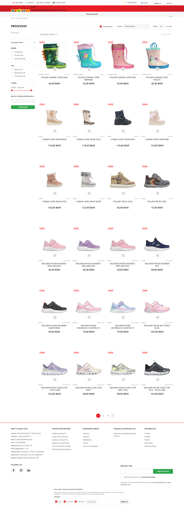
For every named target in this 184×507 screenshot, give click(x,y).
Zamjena (86, 437)
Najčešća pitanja (150, 446)
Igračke (56, 8)
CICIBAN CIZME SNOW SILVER (88, 201)
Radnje (147, 440)
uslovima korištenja (148, 477)
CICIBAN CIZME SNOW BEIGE (54, 139)
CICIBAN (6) (18, 52)
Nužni (60, 501)
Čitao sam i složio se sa (139, 477)
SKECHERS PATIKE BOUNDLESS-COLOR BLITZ (88, 327)
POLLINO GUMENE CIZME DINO (54, 77)
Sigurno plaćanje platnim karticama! (92, 14)
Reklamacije (87, 440)
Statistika (70, 501)
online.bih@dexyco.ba (24, 439)
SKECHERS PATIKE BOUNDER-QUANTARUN (54, 327)
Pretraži (23, 107)
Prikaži (155, 26)
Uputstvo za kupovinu (60, 440)
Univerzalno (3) (19, 76)
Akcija (82, 8)
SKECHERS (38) (19, 59)
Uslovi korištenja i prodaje (61, 446)
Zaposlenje (149, 443)
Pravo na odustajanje (90, 446)
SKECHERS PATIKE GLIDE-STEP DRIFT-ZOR (123, 389)
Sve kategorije (40, 8)
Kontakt (147, 437)
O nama (147, 433)
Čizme (40, 136)
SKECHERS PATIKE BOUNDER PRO (157, 265)
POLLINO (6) (18, 55)
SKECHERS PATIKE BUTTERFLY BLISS (157, 327)
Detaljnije (57, 496)
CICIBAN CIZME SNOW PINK (157, 139)
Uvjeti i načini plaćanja (60, 437)
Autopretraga (108, 26)
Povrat (85, 443)
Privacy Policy (159, 482)
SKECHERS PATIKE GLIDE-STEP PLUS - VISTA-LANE (157, 389)
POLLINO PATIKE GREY (157, 201)
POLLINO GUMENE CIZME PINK (123, 77)
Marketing (81, 501)
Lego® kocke (69, 8)
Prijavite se (163, 471)
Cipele (109, 198)
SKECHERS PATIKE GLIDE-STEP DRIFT (88, 389)
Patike (143, 198)
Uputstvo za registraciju (60, 443)
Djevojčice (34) (19, 73)
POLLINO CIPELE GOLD (122, 201)
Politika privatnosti (58, 433)
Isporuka (86, 433)
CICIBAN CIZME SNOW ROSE (54, 201)
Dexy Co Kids (15, 18)
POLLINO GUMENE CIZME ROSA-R (157, 78)
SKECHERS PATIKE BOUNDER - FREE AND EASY (54, 265)
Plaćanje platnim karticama (61, 449)
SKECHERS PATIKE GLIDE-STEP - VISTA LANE (54, 389)
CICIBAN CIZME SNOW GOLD (88, 139)
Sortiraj (119, 26)
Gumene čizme (43, 74)
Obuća (15, 33)
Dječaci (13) (18, 69)
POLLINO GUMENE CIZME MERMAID (88, 78)
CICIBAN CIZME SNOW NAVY (123, 139)
